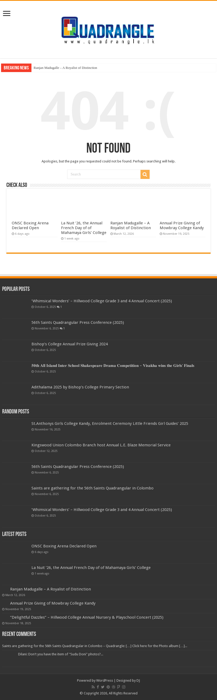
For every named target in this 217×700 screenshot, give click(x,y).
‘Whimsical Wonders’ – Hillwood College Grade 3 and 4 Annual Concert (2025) (101, 301)
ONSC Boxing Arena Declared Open (30, 225)
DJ (138, 680)
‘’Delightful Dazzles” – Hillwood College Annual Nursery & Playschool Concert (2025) (86, 617)
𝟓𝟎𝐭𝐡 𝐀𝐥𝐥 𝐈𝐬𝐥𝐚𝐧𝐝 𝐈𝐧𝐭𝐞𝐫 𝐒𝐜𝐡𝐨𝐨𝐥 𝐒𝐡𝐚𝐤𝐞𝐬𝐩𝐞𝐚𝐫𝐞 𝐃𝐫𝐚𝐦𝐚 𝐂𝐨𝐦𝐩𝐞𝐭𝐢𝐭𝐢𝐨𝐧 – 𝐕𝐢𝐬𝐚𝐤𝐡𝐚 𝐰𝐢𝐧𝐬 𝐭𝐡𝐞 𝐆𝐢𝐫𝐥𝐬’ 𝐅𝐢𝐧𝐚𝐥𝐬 (112, 365)
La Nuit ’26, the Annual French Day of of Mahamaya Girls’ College (83, 228)
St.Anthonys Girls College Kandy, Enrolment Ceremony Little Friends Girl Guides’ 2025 (109, 423)
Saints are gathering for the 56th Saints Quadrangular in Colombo (92, 488)
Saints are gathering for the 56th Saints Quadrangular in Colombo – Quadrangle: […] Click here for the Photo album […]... (94, 646)
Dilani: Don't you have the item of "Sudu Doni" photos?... (60, 654)
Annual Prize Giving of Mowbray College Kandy (182, 225)
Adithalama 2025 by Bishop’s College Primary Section (80, 387)
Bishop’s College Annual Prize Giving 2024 (69, 344)
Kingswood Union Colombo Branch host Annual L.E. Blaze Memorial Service (101, 445)
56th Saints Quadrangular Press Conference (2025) (77, 322)
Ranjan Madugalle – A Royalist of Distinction (65, 68)
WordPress (104, 680)
